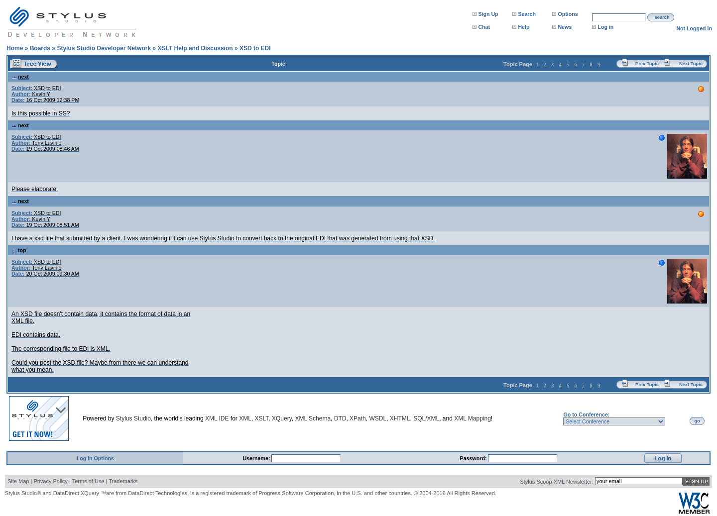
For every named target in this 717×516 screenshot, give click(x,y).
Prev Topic (647, 63)
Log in (605, 27)
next (20, 77)
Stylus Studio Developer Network (104, 48)
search (662, 17)
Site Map (18, 481)
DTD (340, 418)
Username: (256, 458)
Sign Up (488, 14)
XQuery (282, 418)
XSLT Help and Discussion (195, 48)
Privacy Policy (50, 481)
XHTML (400, 418)
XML (245, 418)
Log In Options (95, 458)
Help (523, 27)
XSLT (262, 418)
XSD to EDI (255, 48)
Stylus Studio (133, 418)
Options (568, 14)
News (565, 27)
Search (527, 14)
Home (14, 48)
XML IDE (217, 418)
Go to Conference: (586, 414)
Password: (474, 458)
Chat (484, 27)
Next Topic (691, 63)
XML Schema (313, 418)
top (18, 250)
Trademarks (123, 481)
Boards (40, 48)
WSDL (377, 418)
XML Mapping (472, 418)
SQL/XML (426, 418)
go (697, 420)
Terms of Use (88, 481)
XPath (358, 418)
